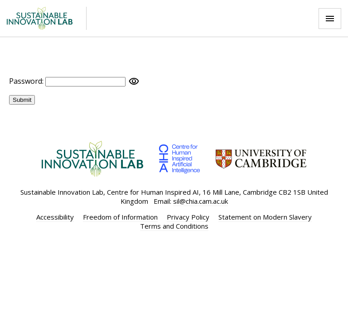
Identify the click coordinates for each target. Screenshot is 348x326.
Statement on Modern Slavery (265, 216)
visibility (134, 81)
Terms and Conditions (174, 225)
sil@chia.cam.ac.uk (200, 201)
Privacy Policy (188, 216)
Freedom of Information (120, 216)
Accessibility (55, 216)
